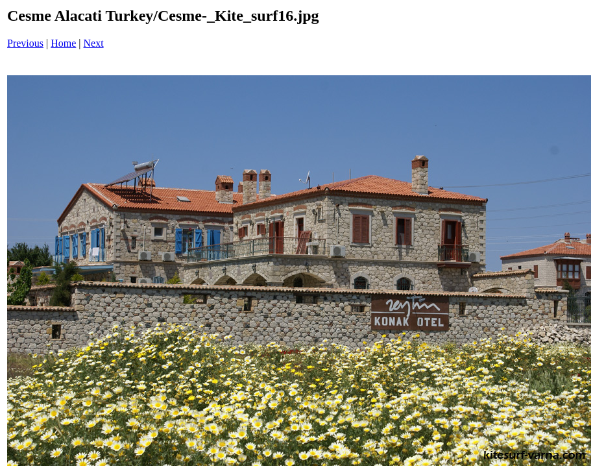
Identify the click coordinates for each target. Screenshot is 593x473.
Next (94, 43)
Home (63, 43)
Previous (25, 43)
